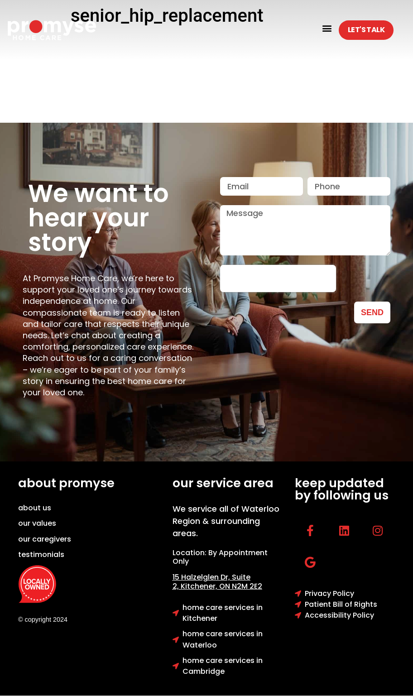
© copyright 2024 (42, 619)
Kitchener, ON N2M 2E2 (221, 586)
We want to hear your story (98, 217)
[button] (326, 27)
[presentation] (278, 278)
